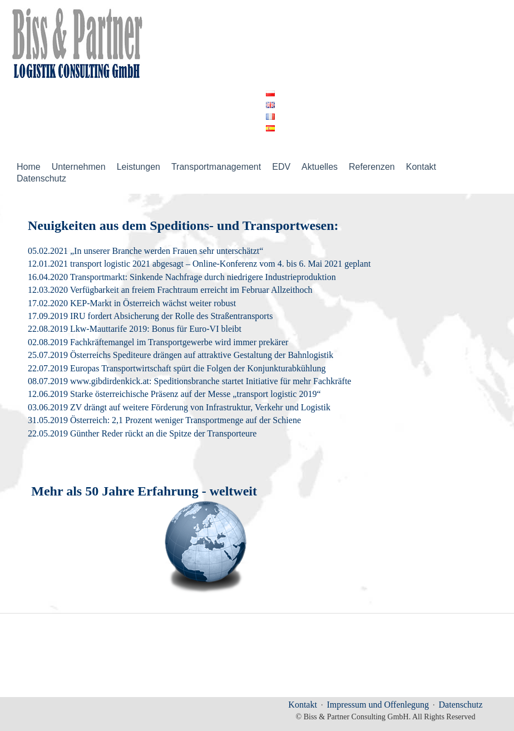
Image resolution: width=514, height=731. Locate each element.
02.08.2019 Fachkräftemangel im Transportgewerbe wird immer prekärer (158, 342)
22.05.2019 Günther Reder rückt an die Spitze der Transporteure (142, 433)
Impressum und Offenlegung (378, 704)
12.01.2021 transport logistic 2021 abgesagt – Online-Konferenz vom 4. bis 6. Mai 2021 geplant (199, 263)
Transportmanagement (216, 166)
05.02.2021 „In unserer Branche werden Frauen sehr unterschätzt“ (145, 251)
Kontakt (421, 166)
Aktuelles (320, 166)
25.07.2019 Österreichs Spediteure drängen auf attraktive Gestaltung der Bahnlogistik (180, 355)
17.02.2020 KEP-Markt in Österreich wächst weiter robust (132, 303)
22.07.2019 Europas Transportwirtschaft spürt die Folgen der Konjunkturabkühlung (177, 368)
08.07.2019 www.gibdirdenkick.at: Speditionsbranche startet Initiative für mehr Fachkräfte (189, 381)
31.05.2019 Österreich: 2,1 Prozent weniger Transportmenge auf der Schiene (164, 420)
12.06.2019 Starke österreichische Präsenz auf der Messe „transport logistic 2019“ (174, 394)
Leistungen (138, 166)
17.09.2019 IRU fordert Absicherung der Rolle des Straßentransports (150, 316)
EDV (281, 166)
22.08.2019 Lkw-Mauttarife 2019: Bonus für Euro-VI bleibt (134, 328)
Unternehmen (79, 166)
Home (29, 166)
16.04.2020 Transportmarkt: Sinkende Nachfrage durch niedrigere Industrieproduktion (182, 277)
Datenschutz (41, 178)
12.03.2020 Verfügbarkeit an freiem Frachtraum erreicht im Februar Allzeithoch (170, 290)
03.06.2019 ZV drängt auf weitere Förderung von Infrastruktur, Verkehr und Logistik (179, 407)
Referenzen (372, 166)
